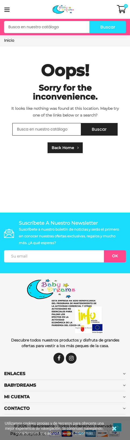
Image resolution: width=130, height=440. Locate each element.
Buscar (107, 27)
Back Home (65, 147)
